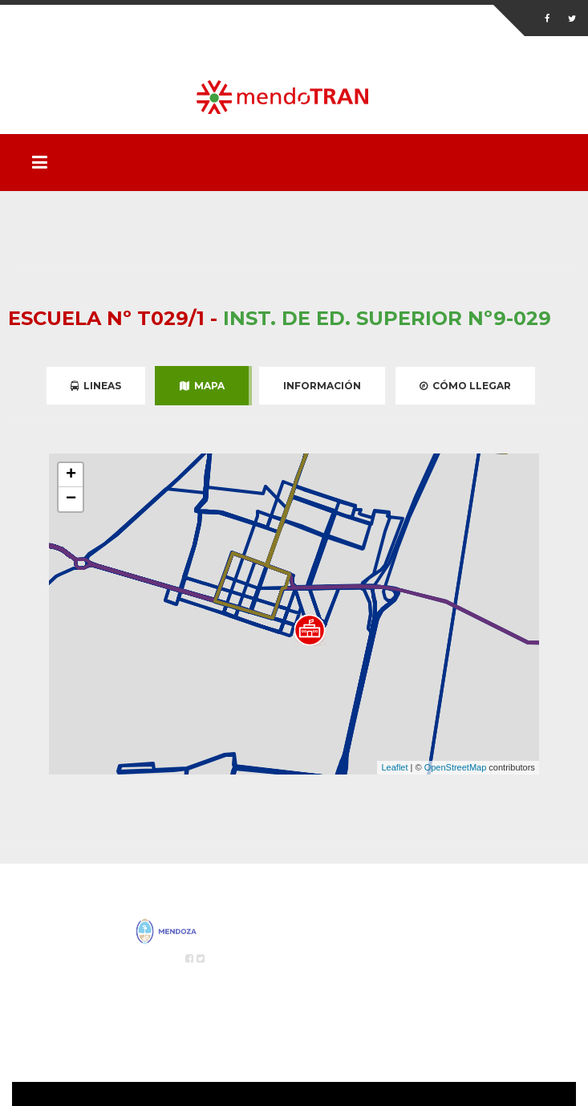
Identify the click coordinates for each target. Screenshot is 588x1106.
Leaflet (394, 767)
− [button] (71, 499)
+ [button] (71, 475)
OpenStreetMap (455, 767)
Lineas (96, 386)
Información (322, 386)
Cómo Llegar (465, 386)
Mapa (202, 386)
